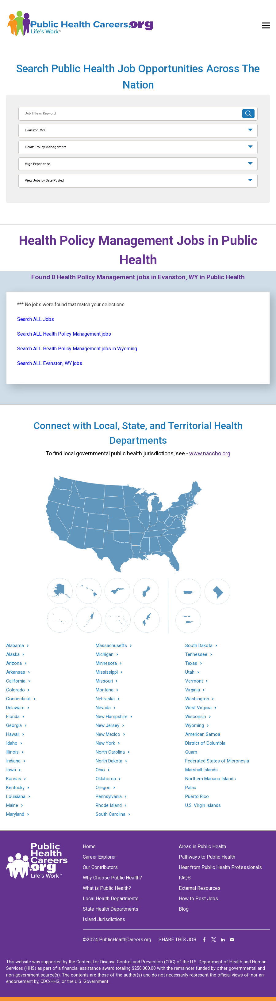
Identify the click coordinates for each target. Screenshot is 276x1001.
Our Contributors (100, 867)
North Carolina (110, 752)
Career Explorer (99, 857)
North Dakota (109, 761)
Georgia (14, 725)
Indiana (13, 761)
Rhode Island (109, 805)
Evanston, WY (35, 130)
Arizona (14, 663)
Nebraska (105, 699)
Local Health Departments (111, 898)
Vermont (194, 681)
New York (105, 743)
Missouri (104, 681)
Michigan (104, 654)
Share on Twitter (213, 939)
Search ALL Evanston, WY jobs (49, 363)
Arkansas (15, 672)
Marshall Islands (201, 770)
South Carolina (110, 814)
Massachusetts (111, 645)
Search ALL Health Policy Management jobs (64, 334)
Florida (13, 716)
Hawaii (12, 734)
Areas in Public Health (202, 846)
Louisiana (15, 796)
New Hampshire (112, 716)
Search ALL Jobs (35, 319)
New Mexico (108, 734)
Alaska (13, 654)
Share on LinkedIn (223, 939)
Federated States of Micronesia (217, 761)
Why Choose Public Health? (112, 878)
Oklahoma (106, 778)
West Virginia (198, 707)
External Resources (199, 888)
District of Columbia (205, 743)
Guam (191, 752)
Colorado (15, 690)
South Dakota (199, 645)
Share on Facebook (204, 939)
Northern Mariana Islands (210, 778)
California (15, 681)
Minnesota (106, 663)
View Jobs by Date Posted (44, 181)
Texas (191, 663)
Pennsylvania (109, 796)
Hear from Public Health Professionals (220, 867)
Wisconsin (195, 716)
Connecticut (18, 699)
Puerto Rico (197, 796)
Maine (12, 805)
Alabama (15, 645)
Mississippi (107, 672)
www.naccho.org (209, 453)
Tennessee (196, 654)
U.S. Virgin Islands (203, 805)
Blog (184, 909)
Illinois (12, 752)
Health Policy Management (45, 147)
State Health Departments (110, 909)
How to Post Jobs (198, 898)
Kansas (13, 778)
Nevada (103, 707)
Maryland (15, 814)
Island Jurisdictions (104, 919)
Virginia (192, 690)
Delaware (15, 707)
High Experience (37, 164)
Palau (190, 787)
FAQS (185, 878)
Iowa (11, 770)
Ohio (100, 770)
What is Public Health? (107, 888)
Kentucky (15, 787)
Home (89, 846)
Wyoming (194, 725)
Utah (189, 672)
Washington (197, 699)
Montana (104, 690)
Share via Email (232, 939)
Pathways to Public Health (207, 857)
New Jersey (107, 725)
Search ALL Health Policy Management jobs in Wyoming (77, 349)
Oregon (103, 787)
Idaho (11, 743)
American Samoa (202, 734)
